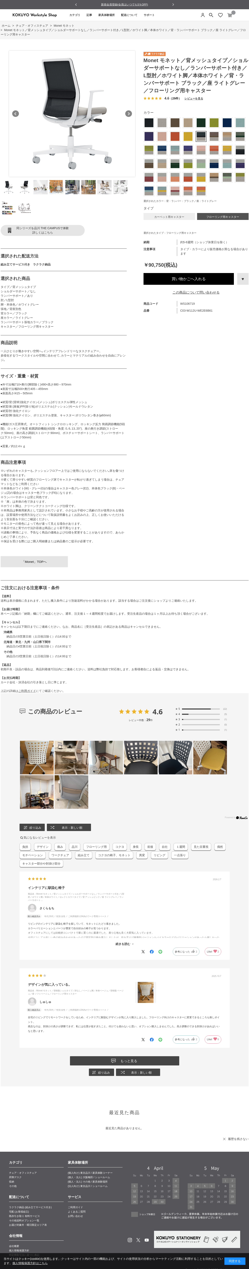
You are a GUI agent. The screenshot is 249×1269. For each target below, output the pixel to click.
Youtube (147, 1240)
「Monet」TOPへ (34, 561)
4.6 (158, 711)
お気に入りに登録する (243, 279)
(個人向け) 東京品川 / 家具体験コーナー (90, 1172)
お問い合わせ (75, 1216)
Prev (15, 113)
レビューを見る (193, 98)
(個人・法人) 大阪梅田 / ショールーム (89, 1177)
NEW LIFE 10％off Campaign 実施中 (125, 4)
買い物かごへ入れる (189, 279)
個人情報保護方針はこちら (30, 1263)
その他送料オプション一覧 (24, 1220)
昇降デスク (15, 1177)
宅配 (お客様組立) (19, 1211)
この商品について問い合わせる (196, 292)
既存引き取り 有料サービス (24, 1216)
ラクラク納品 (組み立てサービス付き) (30, 1207)
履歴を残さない (238, 1139)
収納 (11, 1181)
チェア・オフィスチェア (23, 1172)
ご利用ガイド (27, 691)
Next (128, 113)
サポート (149, 15)
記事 (89, 15)
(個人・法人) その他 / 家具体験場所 (88, 1181)
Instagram (130, 1240)
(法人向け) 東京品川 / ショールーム (88, 1186)
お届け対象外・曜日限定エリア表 (28, 1224)
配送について (129, 15)
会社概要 (14, 1246)
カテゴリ (74, 15)
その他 (13, 1186)
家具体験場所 (106, 15)
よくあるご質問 (77, 1211)
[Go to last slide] (76, 4)
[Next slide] (173, 4)
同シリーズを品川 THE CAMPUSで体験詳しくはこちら (42, 230)
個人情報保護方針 (19, 1250)
